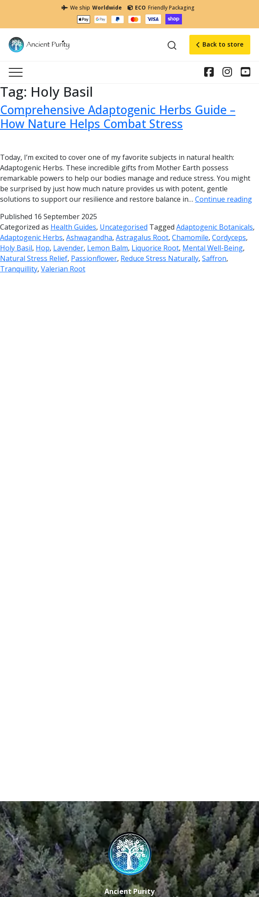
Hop (43, 248)
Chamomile (190, 237)
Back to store (219, 44)
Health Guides (73, 227)
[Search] (172, 44)
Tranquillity (18, 269)
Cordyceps (229, 237)
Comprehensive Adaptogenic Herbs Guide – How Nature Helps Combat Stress (117, 117)
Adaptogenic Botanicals (214, 227)
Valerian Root (63, 269)
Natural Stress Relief (33, 258)
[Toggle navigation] (16, 72)
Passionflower (94, 258)
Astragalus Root (142, 237)
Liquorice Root (155, 248)
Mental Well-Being (212, 248)
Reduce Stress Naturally (159, 258)
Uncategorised (124, 227)
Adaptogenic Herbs (31, 237)
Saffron (214, 258)
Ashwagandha (89, 237)
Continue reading (223, 199)
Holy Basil (16, 248)
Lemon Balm (107, 248)
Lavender (68, 248)
